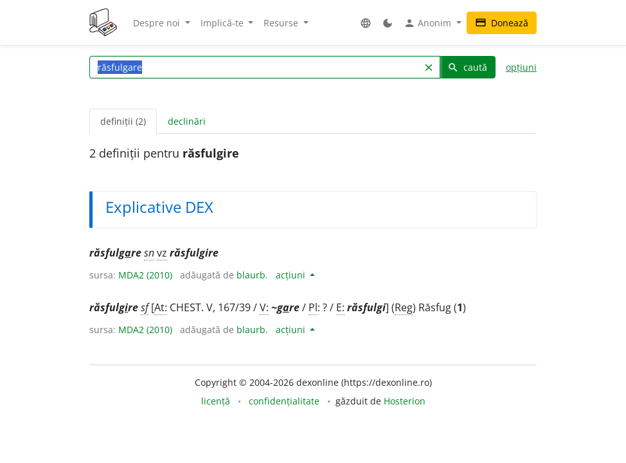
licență (215, 401)
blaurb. (252, 275)
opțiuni (521, 67)
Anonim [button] (429, 23)
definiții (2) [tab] (123, 121)
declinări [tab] (187, 121)
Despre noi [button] (158, 23)
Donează (501, 23)
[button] (366, 23)
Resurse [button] (282, 23)
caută (467, 67)
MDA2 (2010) (145, 275)
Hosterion (404, 401)
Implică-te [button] (223, 23)
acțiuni (292, 275)
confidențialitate (284, 401)
